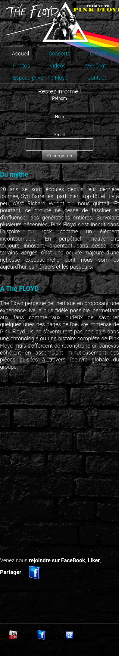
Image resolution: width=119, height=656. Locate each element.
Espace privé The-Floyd (40, 77)
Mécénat (95, 65)
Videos (57, 65)
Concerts (59, 53)
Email (59, 134)
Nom (59, 116)
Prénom (59, 98)
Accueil (20, 53)
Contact (96, 77)
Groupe (98, 53)
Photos (21, 65)
